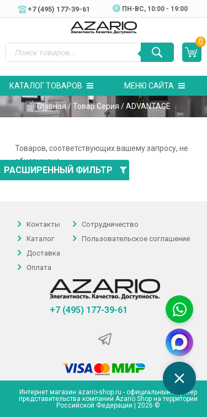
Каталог (40, 238)
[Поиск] (157, 52)
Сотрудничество (110, 224)
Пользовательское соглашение (136, 238)
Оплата (38, 267)
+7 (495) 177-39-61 (89, 310)
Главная (51, 106)
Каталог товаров (51, 85)
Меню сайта (154, 85)
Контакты (43, 224)
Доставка (43, 253)
